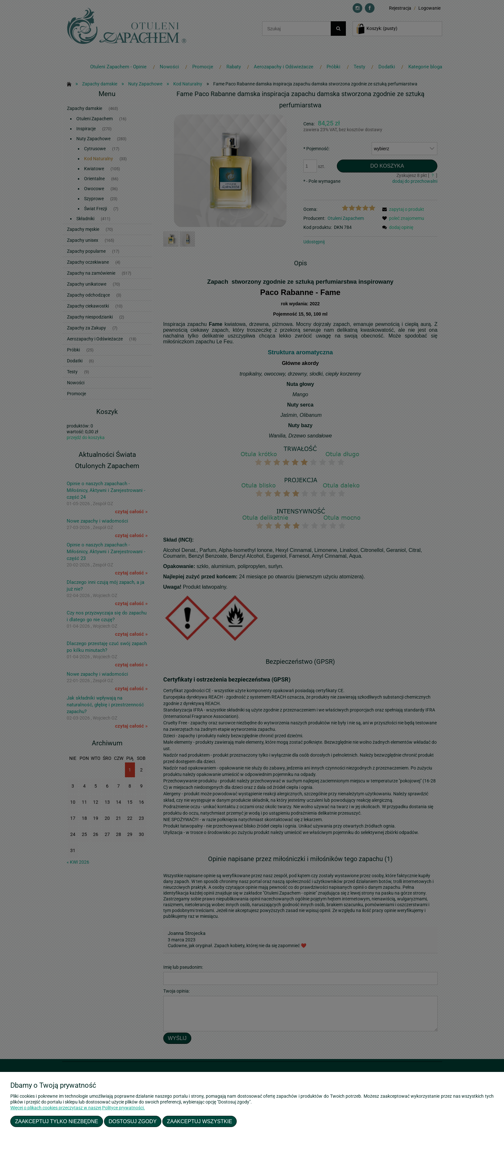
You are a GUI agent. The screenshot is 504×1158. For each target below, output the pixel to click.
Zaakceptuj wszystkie (199, 1121)
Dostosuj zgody (133, 1121)
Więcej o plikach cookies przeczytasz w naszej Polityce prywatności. (77, 1107)
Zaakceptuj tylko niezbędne (56, 1121)
